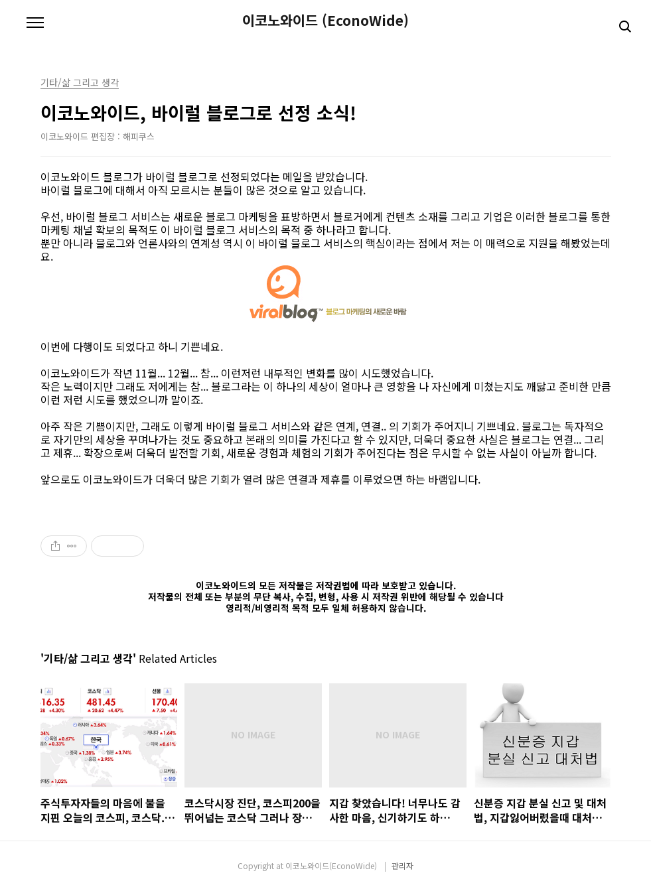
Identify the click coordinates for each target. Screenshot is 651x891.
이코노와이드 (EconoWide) (325, 20)
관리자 (402, 865)
